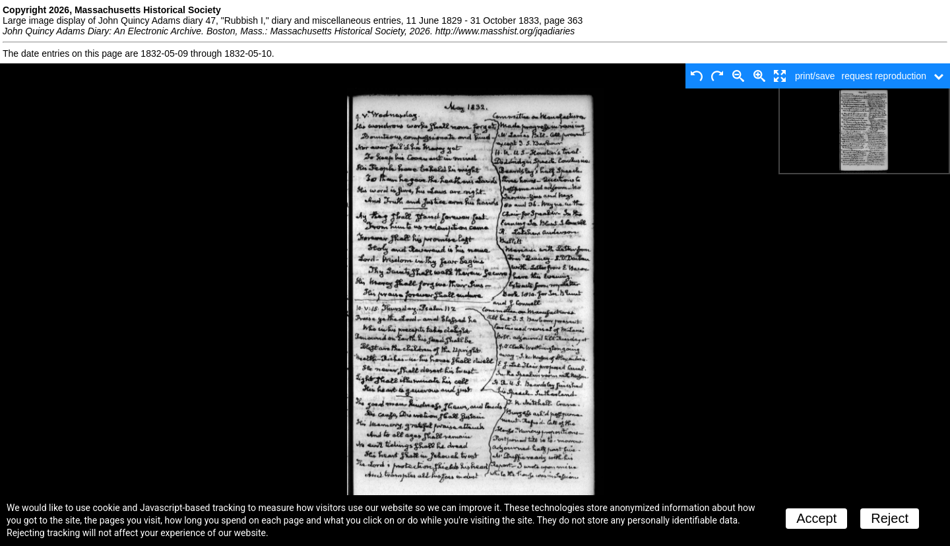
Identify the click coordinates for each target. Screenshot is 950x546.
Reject (889, 518)
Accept (816, 518)
